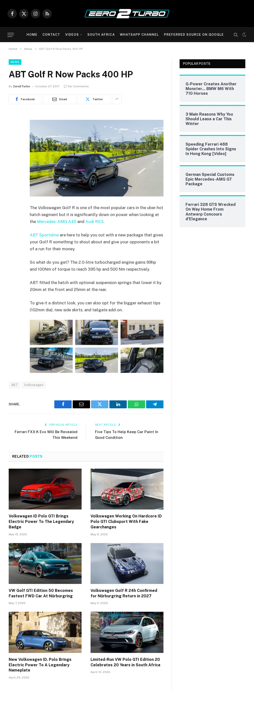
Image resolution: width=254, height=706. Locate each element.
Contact (51, 34)
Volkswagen (33, 385)
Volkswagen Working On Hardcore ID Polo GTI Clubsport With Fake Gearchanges (126, 521)
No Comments (76, 86)
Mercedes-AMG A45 (56, 221)
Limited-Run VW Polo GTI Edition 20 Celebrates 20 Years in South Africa (125, 662)
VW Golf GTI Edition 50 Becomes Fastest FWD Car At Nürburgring (41, 593)
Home (32, 34)
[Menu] (10, 34)
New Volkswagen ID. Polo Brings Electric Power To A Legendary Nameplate (40, 665)
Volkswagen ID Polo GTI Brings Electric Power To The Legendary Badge (41, 521)
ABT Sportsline (44, 234)
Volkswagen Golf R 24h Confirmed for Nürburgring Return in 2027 (124, 593)
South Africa (101, 34)
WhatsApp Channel (139, 34)
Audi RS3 (94, 221)
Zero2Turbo (21, 86)
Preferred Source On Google (194, 34)
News (15, 62)
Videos (72, 34)
